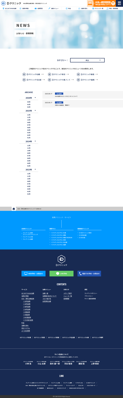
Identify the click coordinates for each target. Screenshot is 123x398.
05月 (28, 161)
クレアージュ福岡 (28, 239)
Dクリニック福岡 (97, 337)
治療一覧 (45, 293)
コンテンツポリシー (90, 293)
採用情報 (66, 299)
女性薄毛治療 (47, 301)
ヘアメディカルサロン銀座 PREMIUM (61, 237)
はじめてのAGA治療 (27, 293)
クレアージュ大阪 (28, 237)
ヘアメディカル (79, 382)
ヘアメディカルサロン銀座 (58, 235)
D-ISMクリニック (90, 382)
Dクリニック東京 (39, 337)
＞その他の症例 (28, 320)
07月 (28, 125)
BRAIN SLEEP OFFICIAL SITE (76, 388)
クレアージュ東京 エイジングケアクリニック (37, 382)
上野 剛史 (95, 363)
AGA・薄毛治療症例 (27, 299)
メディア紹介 (68, 293)
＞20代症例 (26, 301)
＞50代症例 (26, 309)
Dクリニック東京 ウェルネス (55, 385)
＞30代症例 (26, 304)
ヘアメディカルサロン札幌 (58, 233)
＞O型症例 (26, 315)
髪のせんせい (50, 388)
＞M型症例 (26, 312)
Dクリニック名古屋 (68, 337)
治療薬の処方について (50, 296)
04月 (28, 102)
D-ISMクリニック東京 (85, 233)
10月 (28, 120)
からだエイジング (61, 388)
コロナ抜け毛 (47, 299)
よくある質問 (25, 331)
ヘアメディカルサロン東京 (58, 240)
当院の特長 (25, 296)
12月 (28, 115)
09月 (28, 122)
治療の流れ (25, 325)
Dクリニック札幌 (25, 337)
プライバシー (88, 296)
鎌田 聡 (81, 363)
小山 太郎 (41, 363)
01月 (28, 138)
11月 (28, 117)
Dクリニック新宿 (53, 337)
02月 (28, 107)
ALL (87, 60)
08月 (28, 181)
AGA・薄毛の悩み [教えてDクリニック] (35, 385)
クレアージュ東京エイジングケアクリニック (30, 233)
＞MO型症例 (27, 317)
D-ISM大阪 (82, 237)
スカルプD (80, 385)
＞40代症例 (26, 307)
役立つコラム (25, 328)
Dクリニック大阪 (83, 337)
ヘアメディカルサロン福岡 (58, 245)
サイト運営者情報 (90, 299)
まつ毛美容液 (40, 388)
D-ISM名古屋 (82, 235)
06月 (28, 127)
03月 (28, 104)
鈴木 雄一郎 (55, 363)
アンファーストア (70, 385)
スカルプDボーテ (91, 385)
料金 (22, 323)
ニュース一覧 (68, 296)
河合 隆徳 (68, 363)
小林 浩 (28, 363)
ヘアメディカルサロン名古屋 (59, 242)
